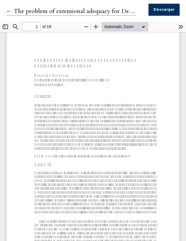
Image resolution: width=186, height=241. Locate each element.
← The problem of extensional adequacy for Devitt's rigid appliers (91, 11)
